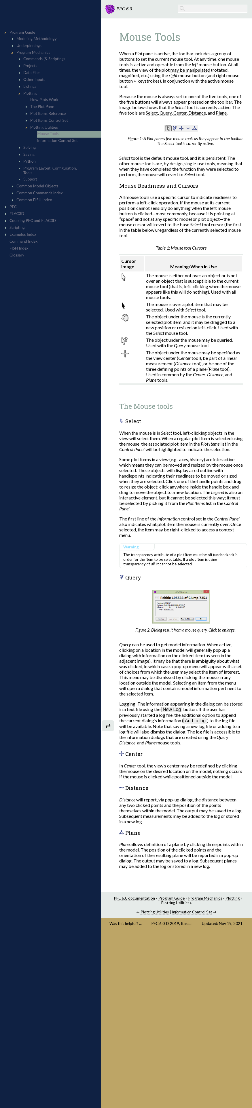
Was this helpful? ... (125, 923)
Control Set (192, 912)
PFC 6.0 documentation (134, 898)
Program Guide (171, 898)
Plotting (233, 898)
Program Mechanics (205, 898)
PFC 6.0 (158, 923)
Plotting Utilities (175, 902)
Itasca (186, 923)
